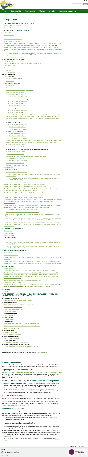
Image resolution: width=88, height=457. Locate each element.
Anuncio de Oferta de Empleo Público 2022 (16, 96)
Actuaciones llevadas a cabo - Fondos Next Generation (18, 300)
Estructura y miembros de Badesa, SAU (14, 25)
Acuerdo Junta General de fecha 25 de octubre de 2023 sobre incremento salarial (24, 192)
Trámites (42, 11)
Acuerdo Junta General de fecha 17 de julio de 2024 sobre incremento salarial (23, 197)
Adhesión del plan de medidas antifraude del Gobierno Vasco (19, 304)
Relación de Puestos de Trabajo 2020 (15, 92)
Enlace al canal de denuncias (11, 328)
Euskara (84, 0)
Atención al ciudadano (9, 233)
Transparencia (30, 11)
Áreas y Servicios (8, 167)
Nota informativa (10, 81)
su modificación (29, 90)
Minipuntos (8, 70)
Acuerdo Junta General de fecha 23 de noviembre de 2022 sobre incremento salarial (25, 186)
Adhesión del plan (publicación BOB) (13, 307)
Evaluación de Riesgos (10, 65)
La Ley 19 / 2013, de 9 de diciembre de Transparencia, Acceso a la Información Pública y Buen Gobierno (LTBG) (32, 372)
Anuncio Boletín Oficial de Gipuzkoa (18, 101)
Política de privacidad (5, 453)
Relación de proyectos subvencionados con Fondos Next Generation (21, 346)
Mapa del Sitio (73, 446)
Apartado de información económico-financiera (15, 252)
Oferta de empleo (8, 87)
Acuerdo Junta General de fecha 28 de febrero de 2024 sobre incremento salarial (24, 195)
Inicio (5, 11)
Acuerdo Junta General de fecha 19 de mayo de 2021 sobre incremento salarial (24, 182)
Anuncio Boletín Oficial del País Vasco (18, 105)
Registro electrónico (9, 235)
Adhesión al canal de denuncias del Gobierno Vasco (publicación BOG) (22, 326)
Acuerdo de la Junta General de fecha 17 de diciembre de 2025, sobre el (32, 205)
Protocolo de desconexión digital (14, 78)
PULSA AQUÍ (43, 352)
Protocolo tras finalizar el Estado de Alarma (16, 172)
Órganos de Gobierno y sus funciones (13, 27)
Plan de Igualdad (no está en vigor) (13, 39)
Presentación (16, 11)
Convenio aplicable (9, 35)
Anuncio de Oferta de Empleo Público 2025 (16, 165)
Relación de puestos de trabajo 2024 (15, 158)
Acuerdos (52, 11)
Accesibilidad (82, 446)
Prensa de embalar (10, 72)
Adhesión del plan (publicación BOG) (13, 309)
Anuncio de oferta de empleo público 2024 (16, 160)
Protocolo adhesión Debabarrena (12, 334)
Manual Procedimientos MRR (11, 338)
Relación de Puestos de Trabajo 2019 (15, 90)
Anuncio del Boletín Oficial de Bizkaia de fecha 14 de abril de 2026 (22, 212)
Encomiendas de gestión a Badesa (13, 282)
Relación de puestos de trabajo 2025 (15, 163)
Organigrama (7, 32)
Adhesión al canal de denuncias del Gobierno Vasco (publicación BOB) (21, 323)
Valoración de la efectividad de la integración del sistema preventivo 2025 (22, 63)
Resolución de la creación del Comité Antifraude (16, 342)
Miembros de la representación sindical (14, 57)
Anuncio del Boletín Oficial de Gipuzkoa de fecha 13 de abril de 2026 (23, 209)
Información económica (67, 11)
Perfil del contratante (9, 268)
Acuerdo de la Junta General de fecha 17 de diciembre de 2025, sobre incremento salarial (26, 207)
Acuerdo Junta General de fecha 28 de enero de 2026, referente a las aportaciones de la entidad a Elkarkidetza (32, 222)
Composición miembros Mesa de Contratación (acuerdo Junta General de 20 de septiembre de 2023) (29, 270)
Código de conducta (9, 319)
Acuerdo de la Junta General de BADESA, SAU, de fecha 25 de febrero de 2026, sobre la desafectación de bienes (32, 263)
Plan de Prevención (9, 61)
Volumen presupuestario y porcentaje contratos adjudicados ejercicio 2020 (22, 280)
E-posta (17, 452)
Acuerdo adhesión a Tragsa (11, 332)
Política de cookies (5, 455)
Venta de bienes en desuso (11, 255)
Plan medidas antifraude (10, 311)
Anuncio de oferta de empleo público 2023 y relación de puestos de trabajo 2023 (26, 156)
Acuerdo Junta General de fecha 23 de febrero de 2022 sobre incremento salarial (24, 184)
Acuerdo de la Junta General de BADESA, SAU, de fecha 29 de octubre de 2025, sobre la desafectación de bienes (32, 261)
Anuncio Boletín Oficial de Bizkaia (17, 103)
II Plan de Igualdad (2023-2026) (12, 41)
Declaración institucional (10, 315)
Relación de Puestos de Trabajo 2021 (15, 94)
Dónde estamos (8, 231)
